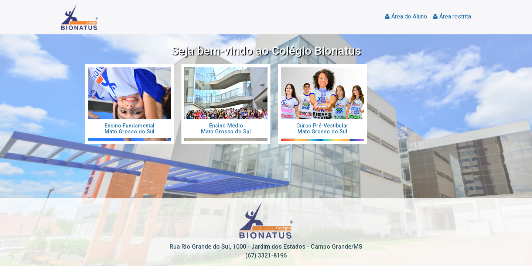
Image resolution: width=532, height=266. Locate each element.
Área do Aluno (406, 16)
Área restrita (452, 16)
